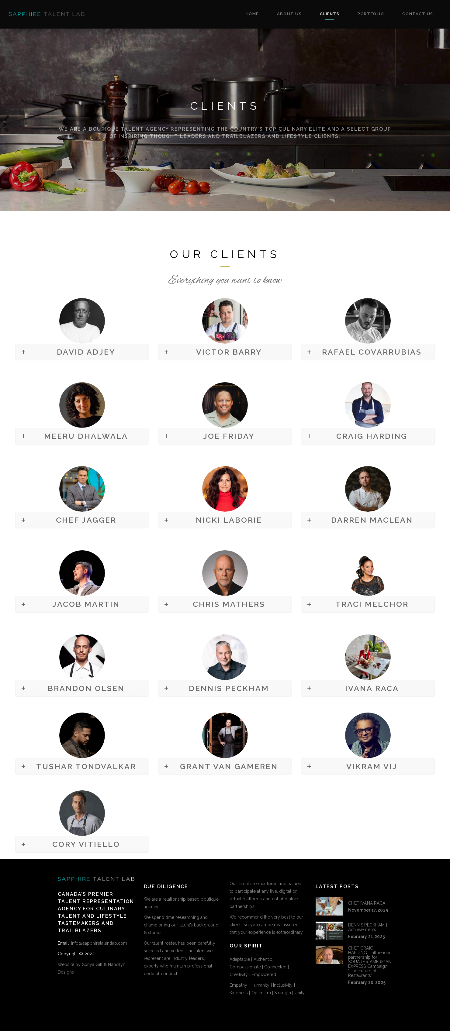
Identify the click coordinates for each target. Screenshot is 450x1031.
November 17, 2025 (368, 910)
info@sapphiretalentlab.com (98, 943)
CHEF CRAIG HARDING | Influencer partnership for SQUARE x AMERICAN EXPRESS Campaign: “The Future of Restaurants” (369, 962)
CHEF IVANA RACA (367, 903)
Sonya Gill (92, 964)
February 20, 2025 (367, 982)
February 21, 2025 (366, 936)
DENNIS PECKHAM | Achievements (367, 927)
